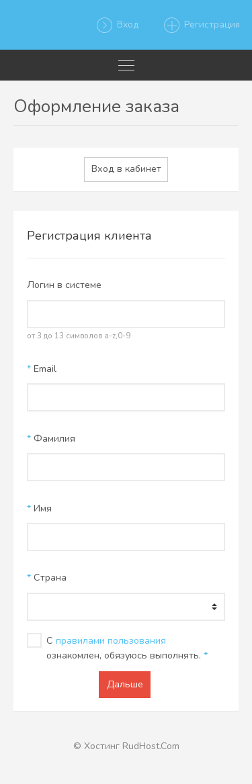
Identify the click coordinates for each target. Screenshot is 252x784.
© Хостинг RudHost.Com (126, 746)
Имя (39, 508)
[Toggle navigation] (126, 65)
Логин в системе (64, 285)
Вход (116, 25)
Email (41, 368)
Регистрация (201, 25)
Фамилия (51, 438)
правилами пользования (111, 640)
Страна (47, 577)
